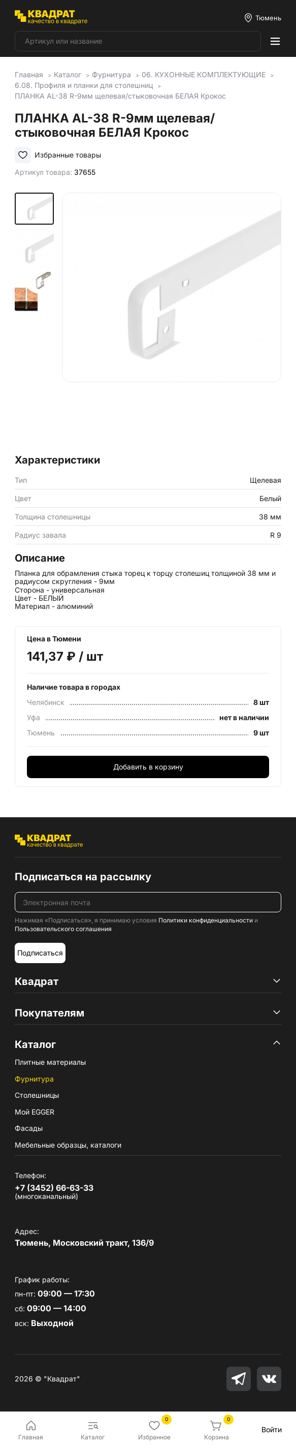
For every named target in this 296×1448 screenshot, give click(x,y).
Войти (271, 1429)
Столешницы (37, 1095)
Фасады (29, 1128)
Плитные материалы (50, 1062)
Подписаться (40, 952)
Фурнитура (34, 1078)
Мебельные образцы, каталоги (68, 1145)
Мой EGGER (34, 1111)
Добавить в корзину (148, 766)
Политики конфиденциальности (205, 920)
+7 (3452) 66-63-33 (54, 1187)
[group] (171, 320)
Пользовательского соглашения (63, 929)
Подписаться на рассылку (83, 877)
